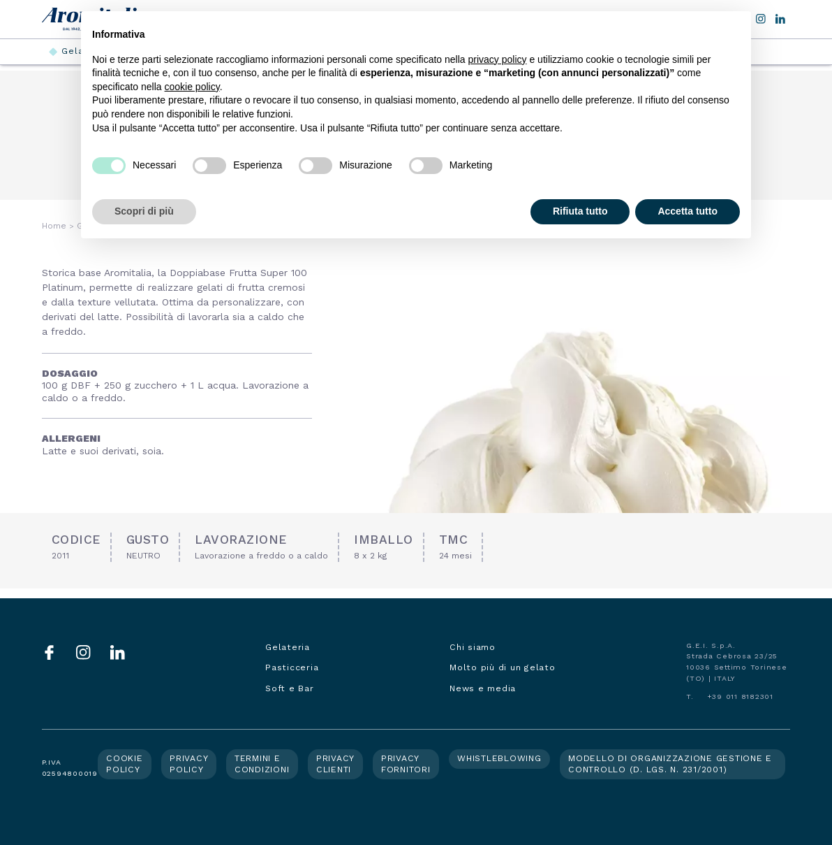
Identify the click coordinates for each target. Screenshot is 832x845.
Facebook (49, 652)
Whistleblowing (499, 758)
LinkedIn (780, 19)
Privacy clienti (335, 763)
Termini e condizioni (262, 763)
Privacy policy (189, 763)
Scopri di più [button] (144, 211)
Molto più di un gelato (503, 667)
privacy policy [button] (497, 59)
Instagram (83, 652)
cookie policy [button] (192, 86)
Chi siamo (473, 647)
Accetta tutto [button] (688, 211)
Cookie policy (124, 763)
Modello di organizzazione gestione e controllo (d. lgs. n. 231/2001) (670, 763)
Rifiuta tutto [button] (580, 211)
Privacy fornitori (406, 763)
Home (54, 226)
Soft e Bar (289, 688)
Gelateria (287, 647)
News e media (483, 688)
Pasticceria (291, 667)
